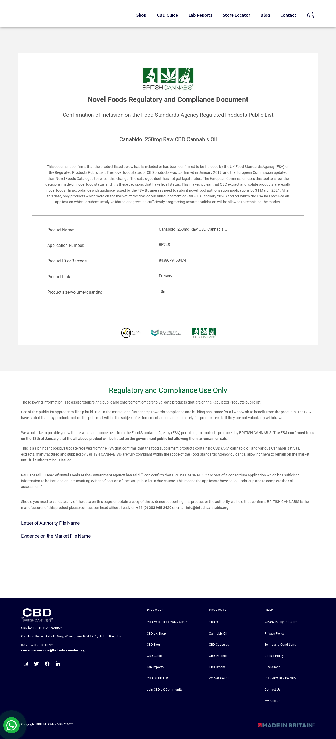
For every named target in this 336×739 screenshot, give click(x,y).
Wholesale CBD (219, 678)
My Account (273, 701)
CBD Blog (153, 645)
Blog (265, 15)
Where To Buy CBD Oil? (281, 622)
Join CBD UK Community (164, 690)
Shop (141, 15)
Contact (288, 15)
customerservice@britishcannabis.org (53, 650)
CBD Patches (218, 656)
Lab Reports (200, 15)
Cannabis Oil (218, 633)
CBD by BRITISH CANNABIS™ (167, 622)
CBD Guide (167, 15)
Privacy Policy (275, 633)
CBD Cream (217, 667)
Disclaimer (272, 667)
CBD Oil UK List (157, 678)
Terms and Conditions (280, 645)
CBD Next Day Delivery (280, 678)
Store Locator (236, 15)
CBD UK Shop (156, 633)
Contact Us (272, 690)
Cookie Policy (274, 656)
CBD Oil (214, 622)
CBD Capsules (219, 645)
